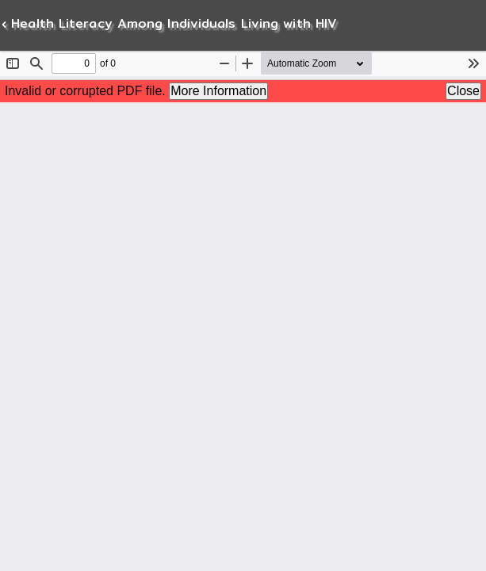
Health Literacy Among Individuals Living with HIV (171, 23)
